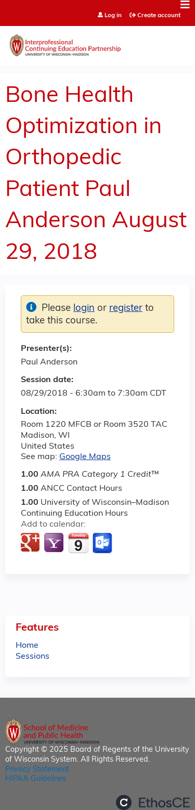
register (125, 308)
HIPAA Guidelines (35, 779)
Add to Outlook (103, 543)
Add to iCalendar (78, 542)
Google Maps (85, 457)
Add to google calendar (31, 543)
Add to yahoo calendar (55, 543)
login (84, 308)
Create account (158, 15)
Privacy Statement (37, 770)
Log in (113, 16)
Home (27, 646)
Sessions (32, 656)
